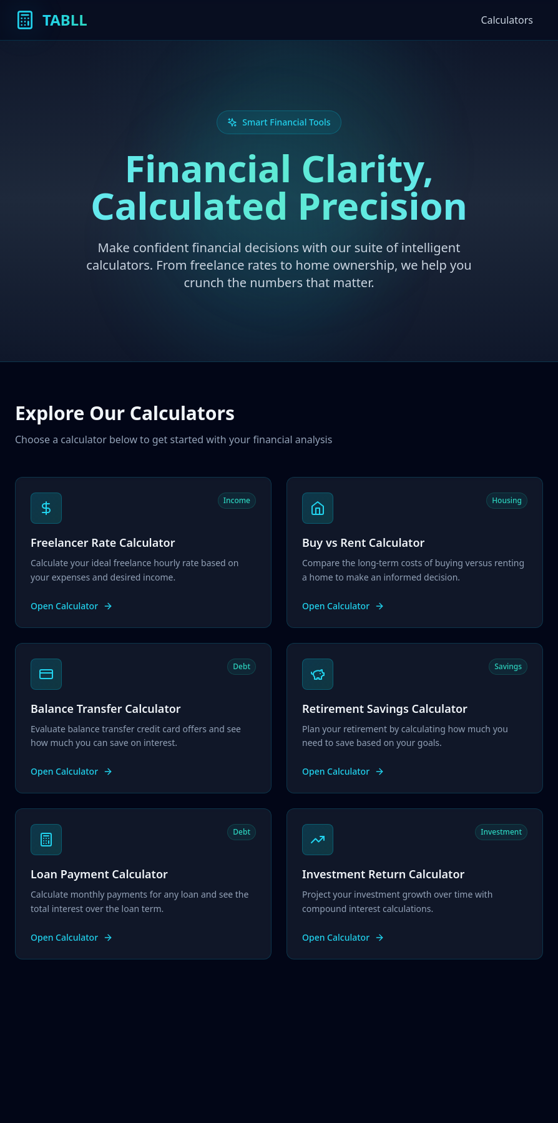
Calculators (507, 20)
